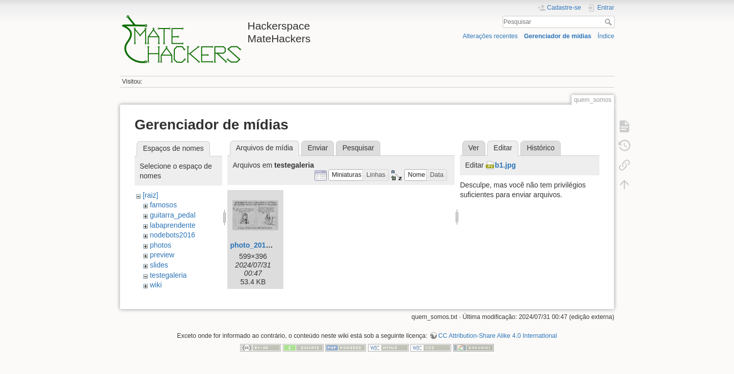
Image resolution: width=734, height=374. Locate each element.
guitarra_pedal (173, 215)
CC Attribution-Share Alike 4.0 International (497, 335)
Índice (605, 36)
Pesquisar (609, 21)
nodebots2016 (172, 235)
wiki (156, 285)
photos (160, 245)
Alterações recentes (489, 36)
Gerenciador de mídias (557, 36)
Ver (473, 148)
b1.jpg (505, 165)
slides (159, 265)
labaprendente (173, 225)
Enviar (317, 148)
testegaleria (168, 275)
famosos (163, 205)
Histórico (540, 148)
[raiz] (150, 195)
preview (162, 255)
